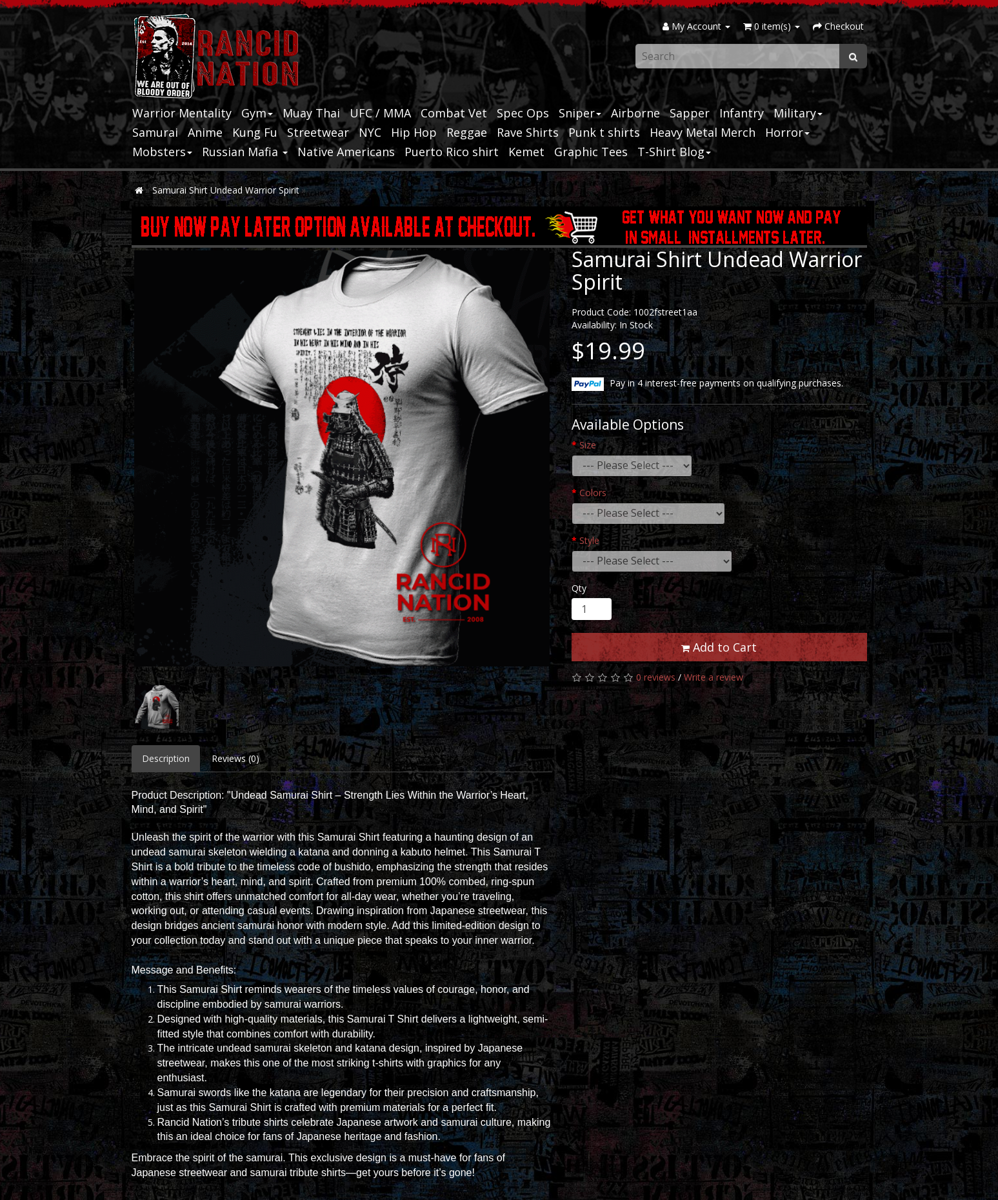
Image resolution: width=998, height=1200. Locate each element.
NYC (370, 132)
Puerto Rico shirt (451, 151)
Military (798, 112)
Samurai (155, 132)
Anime (205, 132)
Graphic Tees (591, 151)
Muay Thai (311, 112)
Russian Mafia (245, 151)
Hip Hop (414, 132)
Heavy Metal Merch (702, 132)
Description (166, 758)
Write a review (713, 677)
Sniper (580, 112)
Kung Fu (254, 132)
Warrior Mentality (182, 112)
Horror (787, 132)
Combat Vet (454, 112)
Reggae (466, 132)
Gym (257, 112)
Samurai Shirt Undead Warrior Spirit (225, 190)
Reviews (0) (235, 758)
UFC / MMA (380, 112)
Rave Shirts (528, 132)
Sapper (690, 112)
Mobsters (162, 151)
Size (587, 445)
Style (589, 540)
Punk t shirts (604, 132)
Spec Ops (523, 112)
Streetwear (318, 132)
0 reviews (655, 677)
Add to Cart (719, 647)
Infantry (741, 112)
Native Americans (346, 151)
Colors (592, 492)
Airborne (635, 112)
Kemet (526, 151)
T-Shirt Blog (674, 151)
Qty (579, 588)
